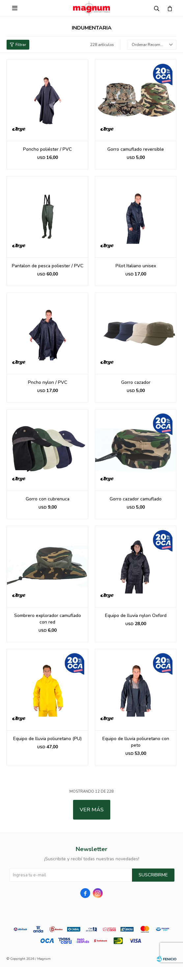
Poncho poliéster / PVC (47, 149)
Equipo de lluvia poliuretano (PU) (47, 739)
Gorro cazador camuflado (136, 499)
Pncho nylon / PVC (47, 382)
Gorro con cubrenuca (47, 499)
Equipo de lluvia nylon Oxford (136, 615)
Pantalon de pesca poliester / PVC (47, 266)
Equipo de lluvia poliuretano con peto (135, 742)
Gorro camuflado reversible (135, 149)
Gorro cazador (135, 382)
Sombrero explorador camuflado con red (47, 618)
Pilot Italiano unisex (136, 266)
